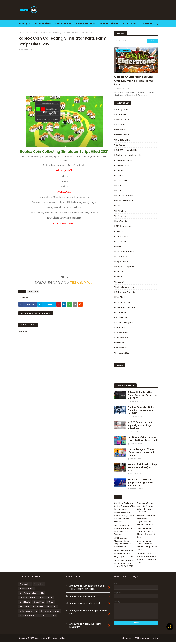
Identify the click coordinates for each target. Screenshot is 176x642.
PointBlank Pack (122, 302)
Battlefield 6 (121, 129)
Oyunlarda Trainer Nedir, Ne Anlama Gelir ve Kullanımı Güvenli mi (145, 507)
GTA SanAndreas (123, 226)
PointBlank (120, 297)
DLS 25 (118, 185)
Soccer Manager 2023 (29, 615)
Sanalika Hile (121, 317)
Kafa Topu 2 (121, 256)
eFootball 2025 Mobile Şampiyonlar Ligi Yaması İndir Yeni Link (141, 482)
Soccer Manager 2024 (126, 322)
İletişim (155, 638)
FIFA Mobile (120, 211)
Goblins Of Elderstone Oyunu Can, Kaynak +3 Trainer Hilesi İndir (133, 80)
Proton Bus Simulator (125, 307)
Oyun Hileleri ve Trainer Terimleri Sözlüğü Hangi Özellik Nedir (147, 545)
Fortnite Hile (120, 216)
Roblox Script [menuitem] (130, 23)
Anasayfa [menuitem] (24, 23)
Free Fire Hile (121, 221)
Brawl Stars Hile (122, 140)
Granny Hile (120, 241)
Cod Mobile (25, 602)
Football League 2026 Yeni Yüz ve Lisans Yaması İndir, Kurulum (142, 452)
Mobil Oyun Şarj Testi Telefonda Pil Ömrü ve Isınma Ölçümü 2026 (124, 563)
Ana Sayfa (23, 32)
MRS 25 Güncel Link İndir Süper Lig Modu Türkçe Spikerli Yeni (140, 425)
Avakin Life (120, 124)
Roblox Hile (34, 32)
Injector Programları (124, 251)
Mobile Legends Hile (124, 287)
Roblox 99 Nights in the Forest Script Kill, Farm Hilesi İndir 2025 (143, 395)
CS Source (120, 145)
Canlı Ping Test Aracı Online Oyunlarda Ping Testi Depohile (124, 506)
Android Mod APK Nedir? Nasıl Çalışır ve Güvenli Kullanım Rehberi (124, 517)
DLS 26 (118, 190)
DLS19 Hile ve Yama (124, 195)
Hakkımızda (126, 638)
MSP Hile (119, 271)
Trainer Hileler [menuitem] (63, 23)
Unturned (119, 342)
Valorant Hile (121, 347)
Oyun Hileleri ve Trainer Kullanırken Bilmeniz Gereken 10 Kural (146, 532)
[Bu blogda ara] (130, 41)
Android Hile (121, 114)
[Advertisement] (64, 71)
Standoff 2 (120, 327)
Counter (119, 170)
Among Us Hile (122, 109)
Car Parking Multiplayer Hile (128, 155)
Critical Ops (120, 175)
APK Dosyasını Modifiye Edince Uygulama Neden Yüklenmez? (122, 542)
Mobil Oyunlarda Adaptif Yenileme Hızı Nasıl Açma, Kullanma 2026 (147, 558)
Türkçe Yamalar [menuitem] (85, 23)
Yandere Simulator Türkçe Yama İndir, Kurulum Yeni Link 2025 (141, 410)
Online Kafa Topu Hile (125, 292)
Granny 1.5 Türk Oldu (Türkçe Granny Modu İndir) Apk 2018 (143, 467)
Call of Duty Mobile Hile (126, 150)
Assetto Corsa (122, 119)
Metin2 (118, 276)
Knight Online (121, 261)
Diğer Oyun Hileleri (124, 200)
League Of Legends (124, 266)
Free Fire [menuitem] (148, 23)
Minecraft (119, 282)
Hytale (118, 246)
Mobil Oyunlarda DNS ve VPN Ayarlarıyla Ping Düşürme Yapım (124, 553)
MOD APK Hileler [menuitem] (108, 23)
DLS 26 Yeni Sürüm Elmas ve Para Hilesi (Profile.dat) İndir (143, 439)
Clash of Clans (122, 165)
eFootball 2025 (122, 352)
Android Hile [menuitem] (41, 23)
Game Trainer (122, 236)
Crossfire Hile (121, 180)
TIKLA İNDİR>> (81, 282)
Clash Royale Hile (123, 160)
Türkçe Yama (121, 337)
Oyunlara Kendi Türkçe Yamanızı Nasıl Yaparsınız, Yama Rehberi (124, 530)
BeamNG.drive (122, 134)
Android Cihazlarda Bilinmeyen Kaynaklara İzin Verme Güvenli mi (146, 520)
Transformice (121, 332)
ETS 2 (117, 205)
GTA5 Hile (119, 231)
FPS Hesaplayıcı (142, 638)
